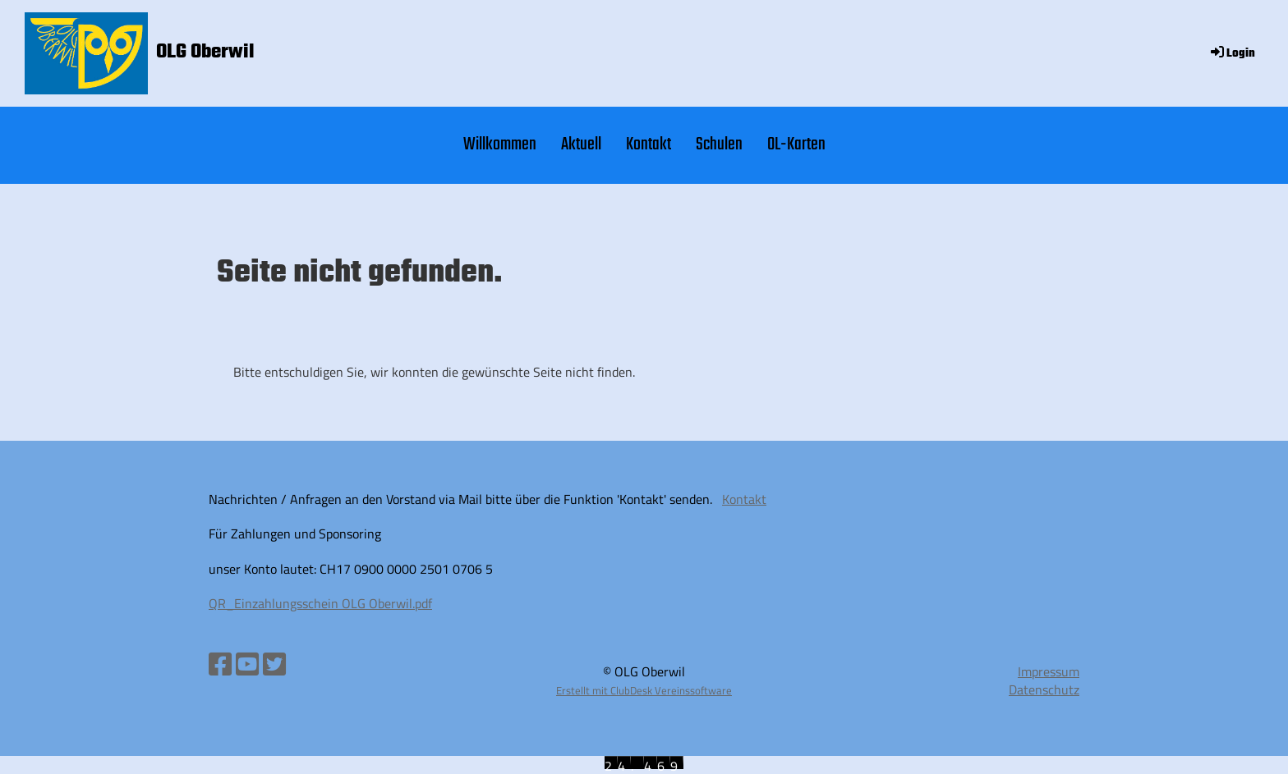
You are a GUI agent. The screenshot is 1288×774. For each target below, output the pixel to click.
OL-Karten (796, 144)
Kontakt (648, 144)
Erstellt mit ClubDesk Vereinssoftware (644, 690)
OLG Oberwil (205, 52)
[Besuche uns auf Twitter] (274, 664)
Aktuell (581, 144)
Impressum (1048, 671)
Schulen (719, 144)
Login (1231, 53)
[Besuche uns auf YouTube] (247, 664)
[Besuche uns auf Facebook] (220, 664)
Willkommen (499, 144)
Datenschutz (1044, 689)
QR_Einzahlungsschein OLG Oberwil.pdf (320, 603)
